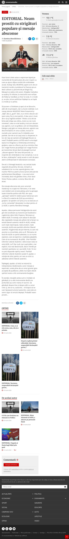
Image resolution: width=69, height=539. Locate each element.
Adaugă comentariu (11, 465)
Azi (43, 78)
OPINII (14, 6)
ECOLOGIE (6, 516)
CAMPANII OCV (7, 512)
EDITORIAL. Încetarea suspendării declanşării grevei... (10, 385)
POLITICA (37, 494)
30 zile (51, 78)
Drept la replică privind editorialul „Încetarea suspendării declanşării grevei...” (29, 344)
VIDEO (36, 521)
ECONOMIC (6, 498)
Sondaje (42, 533)
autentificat (15, 469)
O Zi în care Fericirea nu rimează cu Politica (10, 417)
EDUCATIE (38, 507)
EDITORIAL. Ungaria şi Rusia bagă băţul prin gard (10, 445)
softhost (24, 535)
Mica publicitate (26, 533)
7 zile (46, 78)
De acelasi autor (9, 398)
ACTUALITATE (7, 494)
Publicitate (15, 533)
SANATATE (38, 503)
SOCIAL (4, 507)
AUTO (36, 512)
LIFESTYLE (38, 516)
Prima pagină (6, 6)
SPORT (4, 503)
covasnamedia (9, 2)
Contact (35, 533)
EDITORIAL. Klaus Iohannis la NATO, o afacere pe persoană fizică (28, 418)
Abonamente (6, 533)
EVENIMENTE (39, 498)
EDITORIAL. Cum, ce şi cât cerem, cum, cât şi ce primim (10, 328)
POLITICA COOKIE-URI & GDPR (56, 533)
